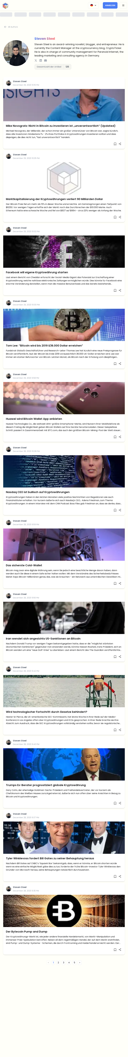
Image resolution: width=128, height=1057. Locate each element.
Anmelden (110, 5)
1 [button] (53, 962)
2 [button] (58, 962)
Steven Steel (20, 81)
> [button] (79, 962)
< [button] (48, 962)
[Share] (120, 144)
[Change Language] (93, 5)
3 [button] (63, 962)
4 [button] (69, 962)
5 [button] (74, 962)
